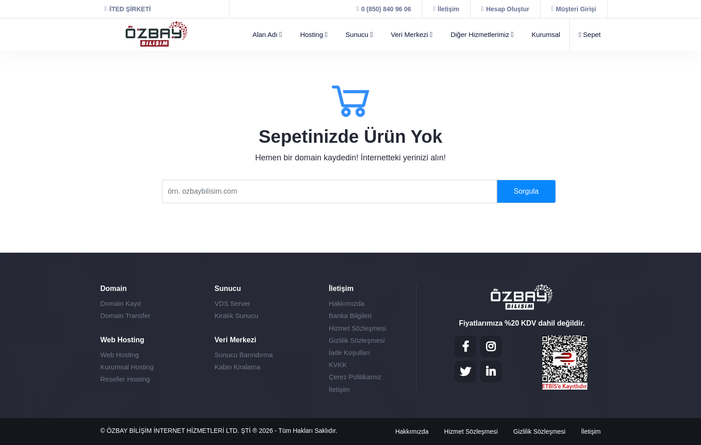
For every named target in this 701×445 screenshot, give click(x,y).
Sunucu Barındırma (244, 355)
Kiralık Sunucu (236, 315)
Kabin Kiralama (238, 367)
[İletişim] (446, 9)
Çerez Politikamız (355, 377)
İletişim (339, 389)
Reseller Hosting (125, 379)
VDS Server (232, 303)
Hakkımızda (346, 303)
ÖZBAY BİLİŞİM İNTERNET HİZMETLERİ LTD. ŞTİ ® (183, 430)
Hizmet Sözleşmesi (357, 328)
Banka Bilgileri (350, 315)
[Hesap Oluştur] (505, 9)
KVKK (338, 364)
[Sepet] (585, 34)
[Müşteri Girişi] (574, 9)
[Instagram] (491, 346)
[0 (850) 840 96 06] (384, 9)
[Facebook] (465, 346)
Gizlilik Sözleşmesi (357, 340)
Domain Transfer (126, 315)
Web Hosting (120, 355)
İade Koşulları (349, 352)
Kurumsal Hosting (127, 367)
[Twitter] (465, 371)
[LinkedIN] (491, 371)
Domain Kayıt (121, 303)
